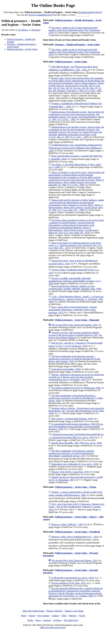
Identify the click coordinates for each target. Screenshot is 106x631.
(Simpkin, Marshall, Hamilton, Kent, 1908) (74, 287)
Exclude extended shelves (90, 12)
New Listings (43, 615)
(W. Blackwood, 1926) (75, 388)
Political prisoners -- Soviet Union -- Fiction (75, 487)
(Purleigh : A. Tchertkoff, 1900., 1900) (76, 299)
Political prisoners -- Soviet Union (22, 49)
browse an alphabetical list (40, 15)
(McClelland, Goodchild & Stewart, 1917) (71, 453)
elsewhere (35, 30)
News (38, 620)
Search (32, 615)
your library (23, 30)
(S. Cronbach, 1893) (75, 592)
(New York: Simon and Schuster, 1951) (74, 325)
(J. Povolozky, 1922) (76, 377)
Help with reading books (33, 611)
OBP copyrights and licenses (52, 627)
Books (30, 620)
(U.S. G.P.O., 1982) (76, 84)
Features (47, 620)
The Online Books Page (53, 5)
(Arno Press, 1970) (70, 472)
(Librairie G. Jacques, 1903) (76, 507)
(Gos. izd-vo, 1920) (76, 443)
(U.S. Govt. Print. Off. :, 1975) (75, 245)
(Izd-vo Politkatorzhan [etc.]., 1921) (75, 537)
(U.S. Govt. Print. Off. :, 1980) (76, 205)
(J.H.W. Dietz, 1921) (68, 583)
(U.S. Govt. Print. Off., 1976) (76, 226)
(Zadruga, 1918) (72, 418)
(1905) (66, 369)
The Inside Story (71, 620)
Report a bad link (54, 611)
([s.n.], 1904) (74, 281)
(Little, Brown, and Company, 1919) (74, 359)
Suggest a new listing (74, 611)
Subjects (72, 615)
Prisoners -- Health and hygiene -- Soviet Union (77, 44)
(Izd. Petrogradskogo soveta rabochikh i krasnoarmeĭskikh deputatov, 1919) (75, 426)
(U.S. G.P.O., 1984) (76, 178)
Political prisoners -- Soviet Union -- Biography (77, 320)
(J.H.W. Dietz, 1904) (76, 410)
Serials (82, 615)
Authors (55, 615)
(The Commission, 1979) (74, 30)
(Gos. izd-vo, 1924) (72, 578)
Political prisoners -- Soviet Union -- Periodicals (77, 532)
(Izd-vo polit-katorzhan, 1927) (72, 310)
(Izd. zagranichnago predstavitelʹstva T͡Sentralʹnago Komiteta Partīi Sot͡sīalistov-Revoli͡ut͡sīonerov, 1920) (75, 148)
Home (23, 615)
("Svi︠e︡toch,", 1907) (67, 524)
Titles (63, 615)
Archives (57, 620)
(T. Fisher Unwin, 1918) (75, 398)
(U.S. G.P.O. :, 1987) (76, 116)
